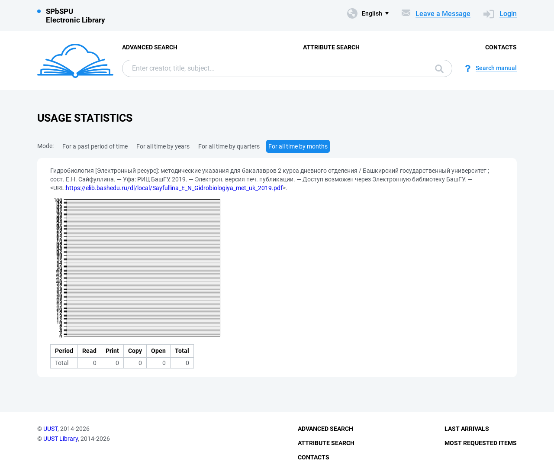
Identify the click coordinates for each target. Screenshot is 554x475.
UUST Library (60, 438)
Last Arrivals (466, 428)
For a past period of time (95, 146)
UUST (50, 428)
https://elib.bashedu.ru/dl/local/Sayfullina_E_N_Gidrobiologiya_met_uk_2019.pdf (174, 187)
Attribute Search (331, 47)
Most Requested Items (480, 442)
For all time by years (163, 146)
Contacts (501, 47)
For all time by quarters (229, 146)
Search (439, 69)
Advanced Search (149, 47)
